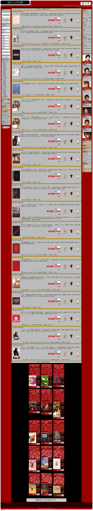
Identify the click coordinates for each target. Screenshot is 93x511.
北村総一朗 (33, 206)
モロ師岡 (69, 152)
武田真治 (46, 313)
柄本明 (45, 331)
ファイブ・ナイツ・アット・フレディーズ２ (87, 15)
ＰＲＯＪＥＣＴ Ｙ (87, 12)
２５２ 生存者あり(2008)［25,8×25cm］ (32, 294)
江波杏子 (49, 171)
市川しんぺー (72, 99)
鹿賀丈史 (32, 243)
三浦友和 (59, 204)
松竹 (83, 166)
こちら (52, 506)
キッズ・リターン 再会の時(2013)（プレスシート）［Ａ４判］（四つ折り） (41, 117)
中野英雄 (77, 204)
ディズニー (85, 153)
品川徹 (44, 136)
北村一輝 (63, 13)
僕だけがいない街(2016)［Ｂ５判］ (30, 31)
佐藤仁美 (61, 66)
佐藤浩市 (57, 50)
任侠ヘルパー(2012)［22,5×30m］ (30, 134)
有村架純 (51, 31)
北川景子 (54, 48)
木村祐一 (69, 294)
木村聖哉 (32, 32)
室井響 (47, 136)
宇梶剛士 (42, 50)
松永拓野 (31, 15)
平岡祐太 (52, 99)
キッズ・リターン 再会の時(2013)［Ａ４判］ (33, 99)
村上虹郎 (43, 83)
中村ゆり (73, 13)
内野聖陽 (55, 294)
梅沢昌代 (75, 66)
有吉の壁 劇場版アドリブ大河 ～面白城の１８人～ (87, 40)
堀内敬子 (32, 278)
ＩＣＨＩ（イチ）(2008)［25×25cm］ (31, 329)
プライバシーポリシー (6, 120)
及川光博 (42, 32)
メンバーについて (5, 119)
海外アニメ (4, 79)
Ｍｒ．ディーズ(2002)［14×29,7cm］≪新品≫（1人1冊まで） (58, 391)
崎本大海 (62, 242)
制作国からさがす (5, 108)
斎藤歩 (36, 331)
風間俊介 (58, 134)
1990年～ (5, 65)
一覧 (4, 97)
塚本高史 (73, 204)
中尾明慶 (67, 99)
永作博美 (56, 66)
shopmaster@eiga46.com (87, 6)
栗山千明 (51, 312)
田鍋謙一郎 (54, 153)
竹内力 (49, 331)
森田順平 (33, 313)
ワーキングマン (86, 33)
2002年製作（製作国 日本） (62, 492)
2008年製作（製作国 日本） (62, 465)
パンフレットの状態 (6, 116)
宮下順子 (75, 169)
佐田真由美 (67, 329)
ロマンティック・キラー (87, 77)
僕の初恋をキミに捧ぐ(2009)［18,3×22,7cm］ (33, 277)
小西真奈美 (50, 169)
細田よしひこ (72, 277)
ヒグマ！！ (85, 44)
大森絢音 (32, 136)
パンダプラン (86, 11)
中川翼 (60, 31)
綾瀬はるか (48, 329)
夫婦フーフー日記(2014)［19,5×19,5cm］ (32, 66)
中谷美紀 (48, 242)
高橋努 (28, 32)
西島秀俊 (27, 243)
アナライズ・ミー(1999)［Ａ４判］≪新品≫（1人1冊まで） (58, 422)
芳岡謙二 (49, 153)
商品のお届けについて (6, 115)
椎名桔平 (51, 204)
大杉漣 (37, 313)
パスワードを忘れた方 (6, 19)
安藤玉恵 (73, 31)
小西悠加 (42, 15)
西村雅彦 (42, 296)
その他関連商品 (5, 96)
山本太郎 (77, 294)
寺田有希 (27, 278)
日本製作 (3, 70)
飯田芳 (77, 13)
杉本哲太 (56, 15)
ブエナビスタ (85, 157)
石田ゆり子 (51, 32)
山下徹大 (32, 331)
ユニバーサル (85, 154)
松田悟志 (47, 296)
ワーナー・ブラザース (87, 155)
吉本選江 (25, 67)
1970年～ (5, 68)
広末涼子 (43, 242)
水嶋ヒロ (60, 312)
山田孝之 (60, 294)
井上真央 (52, 277)
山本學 (36, 278)
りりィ (40, 136)
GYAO (84, 150)
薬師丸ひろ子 (61, 15)
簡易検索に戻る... (5, 58)
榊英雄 (71, 83)
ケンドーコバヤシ (26, 313)
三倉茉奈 (75, 312)
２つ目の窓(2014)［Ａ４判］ (28, 83)
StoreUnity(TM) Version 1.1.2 (49, 508)
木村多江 (53, 242)
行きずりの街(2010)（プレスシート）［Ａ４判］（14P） (36, 187)
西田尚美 (74, 152)
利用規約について (5, 121)
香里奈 (57, 152)
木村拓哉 (49, 48)
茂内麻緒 (52, 136)
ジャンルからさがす (6, 109)
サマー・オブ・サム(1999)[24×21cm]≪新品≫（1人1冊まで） (46, 422)
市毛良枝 (76, 242)
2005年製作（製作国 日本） (38, 490)
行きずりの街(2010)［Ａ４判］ (29, 169)
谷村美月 (26, 171)
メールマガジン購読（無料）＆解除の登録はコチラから (6, 104)
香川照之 (23, 136)
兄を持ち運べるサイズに (87, 142)
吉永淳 (47, 83)
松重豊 (75, 48)
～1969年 (5, 69)
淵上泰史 (78, 31)
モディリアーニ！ (86, 28)
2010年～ (5, 63)
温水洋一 (38, 296)
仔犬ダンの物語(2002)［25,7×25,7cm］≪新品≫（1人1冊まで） (58, 475)
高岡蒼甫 (42, 313)
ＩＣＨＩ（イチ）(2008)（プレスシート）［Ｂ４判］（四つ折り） (38, 347)
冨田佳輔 (26, 15)
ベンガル (33, 101)
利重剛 (62, 329)
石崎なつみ (36, 15)
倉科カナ (62, 99)
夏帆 (55, 134)
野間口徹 (67, 242)
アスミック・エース (86, 158)
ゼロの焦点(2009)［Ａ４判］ (28, 242)
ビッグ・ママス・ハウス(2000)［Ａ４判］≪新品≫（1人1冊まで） (34, 422)
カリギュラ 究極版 (87, 17)
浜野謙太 (68, 13)
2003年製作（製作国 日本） (50, 490)
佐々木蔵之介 (51, 66)
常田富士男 (75, 83)
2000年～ (5, 64)
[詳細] (59, 218)
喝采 (84, 30)
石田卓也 (56, 312)
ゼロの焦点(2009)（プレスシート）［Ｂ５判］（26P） (35, 259)
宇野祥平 (30, 67)
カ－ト (77, 7)
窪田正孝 (23, 278)
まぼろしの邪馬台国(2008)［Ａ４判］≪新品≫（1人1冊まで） (58, 448)
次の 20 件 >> (53, 9)
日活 (83, 167)
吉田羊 (71, 48)
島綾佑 (28, 331)
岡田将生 (57, 277)
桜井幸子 (23, 296)
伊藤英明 (50, 294)
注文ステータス (89, 7)
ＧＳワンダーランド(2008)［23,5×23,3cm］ (32, 312)
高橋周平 (66, 66)
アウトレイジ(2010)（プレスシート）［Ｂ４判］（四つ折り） (37, 224)
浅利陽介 (65, 312)
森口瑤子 (66, 277)
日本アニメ (4, 88)
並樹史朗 (71, 66)
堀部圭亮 (51, 15)
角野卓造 (38, 50)
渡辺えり (24, 331)
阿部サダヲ (32, 296)
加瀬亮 (55, 204)
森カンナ (24, 32)
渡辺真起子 (62, 83)
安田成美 (51, 134)
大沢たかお (54, 331)
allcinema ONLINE (86, 147)
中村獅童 (54, 329)
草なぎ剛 (46, 134)
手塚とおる (41, 331)
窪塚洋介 (40, 171)
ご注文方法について (6, 112)
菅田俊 (60, 169)
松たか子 (52, 50)
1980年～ (5, 67)
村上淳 (67, 83)
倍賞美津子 (25, 153)
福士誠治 (68, 31)
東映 (83, 165)
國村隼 (63, 204)
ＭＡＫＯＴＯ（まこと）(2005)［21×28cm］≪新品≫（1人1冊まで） (34, 475)
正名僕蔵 (67, 48)
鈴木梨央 (56, 31)
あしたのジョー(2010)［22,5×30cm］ (30, 152)
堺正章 (68, 134)
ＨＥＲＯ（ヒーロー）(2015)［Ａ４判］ (31, 48)
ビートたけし (45, 204)
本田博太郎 (35, 261)
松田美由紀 (52, 83)
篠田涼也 (37, 32)
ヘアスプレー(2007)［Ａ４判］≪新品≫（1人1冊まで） (34, 366)
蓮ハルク (40, 153)
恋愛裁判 (85, 37)
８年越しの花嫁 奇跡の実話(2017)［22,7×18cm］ (34, 13)
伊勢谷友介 (53, 152)
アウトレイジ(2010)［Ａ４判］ (29, 204)
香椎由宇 (64, 294)
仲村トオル (45, 169)
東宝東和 (84, 162)
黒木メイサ (63, 134)
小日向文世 (32, 50)
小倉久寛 (78, 99)
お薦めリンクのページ (87, 171)
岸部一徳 (56, 313)
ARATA (35, 171)
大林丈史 (71, 169)
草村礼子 (27, 136)
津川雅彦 (30, 153)
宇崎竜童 (77, 134)
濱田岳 (62, 48)
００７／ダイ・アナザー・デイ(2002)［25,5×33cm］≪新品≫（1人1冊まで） (46, 391)
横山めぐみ (77, 329)
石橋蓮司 (45, 171)
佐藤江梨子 (35, 188)
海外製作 (3, 62)
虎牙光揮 (35, 153)
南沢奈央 (56, 169)
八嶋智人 (27, 50)
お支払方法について (6, 114)
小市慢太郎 (35, 67)
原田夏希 (78, 277)
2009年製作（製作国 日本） (38, 466)
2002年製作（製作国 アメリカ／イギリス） (48, 409)
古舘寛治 (46, 15)
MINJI (73, 294)
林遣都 (64, 31)
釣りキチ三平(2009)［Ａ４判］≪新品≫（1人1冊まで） (46, 448)
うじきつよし (65, 169)
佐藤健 (54, 13)
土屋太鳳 (59, 13)
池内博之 (24, 101)
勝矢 (24, 50)
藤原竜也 (47, 31)
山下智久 (48, 152)
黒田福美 (71, 242)
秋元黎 (36, 136)
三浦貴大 (47, 50)
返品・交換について (6, 117)
